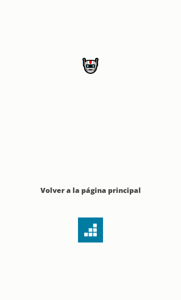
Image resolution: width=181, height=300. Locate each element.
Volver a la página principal (90, 190)
